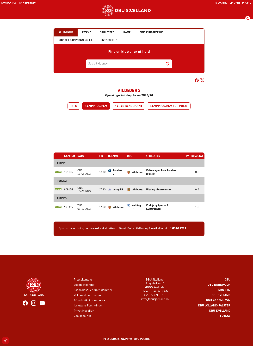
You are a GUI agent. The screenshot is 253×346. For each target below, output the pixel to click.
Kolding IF (136, 207)
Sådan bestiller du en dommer (93, 290)
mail (154, 228)
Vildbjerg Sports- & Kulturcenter (157, 207)
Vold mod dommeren (87, 295)
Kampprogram (96, 106)
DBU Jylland (221, 295)
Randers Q (117, 172)
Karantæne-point (128, 106)
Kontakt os (9, 3)
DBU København (218, 300)
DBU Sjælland (219, 310)
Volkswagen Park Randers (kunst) (161, 172)
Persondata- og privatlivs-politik (126, 339)
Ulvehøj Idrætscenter (158, 189)
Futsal (225, 316)
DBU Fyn (224, 290)
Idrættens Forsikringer (88, 305)
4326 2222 (179, 228)
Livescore (109, 40)
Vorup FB (118, 189)
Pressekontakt (83, 279)
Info (73, 106)
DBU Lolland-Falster (214, 305)
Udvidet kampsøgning (75, 40)
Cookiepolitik (82, 316)
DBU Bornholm (219, 284)
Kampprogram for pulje (169, 106)
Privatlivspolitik (84, 310)
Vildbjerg (137, 172)
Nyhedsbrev (27, 3)
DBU (227, 279)
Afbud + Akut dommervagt (91, 300)
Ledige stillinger (84, 284)
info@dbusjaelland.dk (155, 299)
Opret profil (240, 2)
